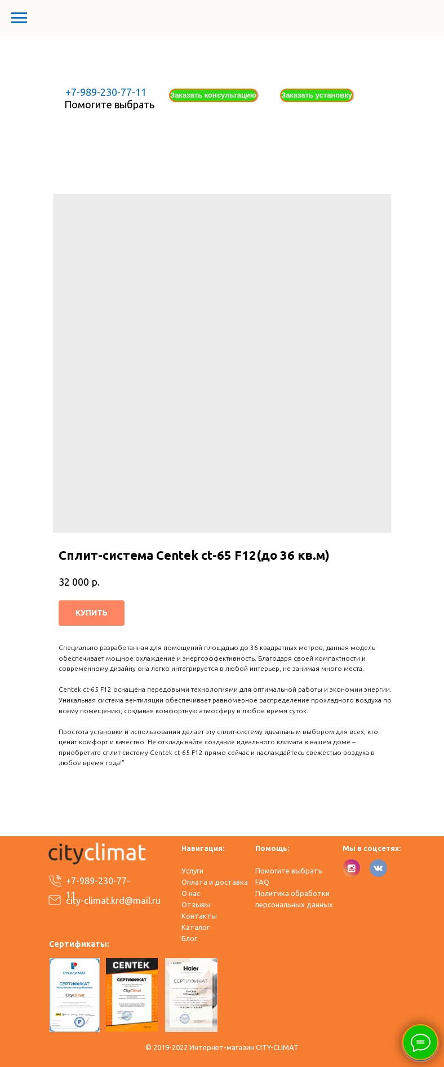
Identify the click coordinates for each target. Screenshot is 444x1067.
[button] (213, 95)
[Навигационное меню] (19, 18)
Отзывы (196, 904)
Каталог (195, 927)
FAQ (262, 882)
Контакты (199, 916)
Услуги (192, 871)
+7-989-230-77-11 (105, 92)
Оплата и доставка (214, 882)
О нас (190, 893)
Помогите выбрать (109, 104)
